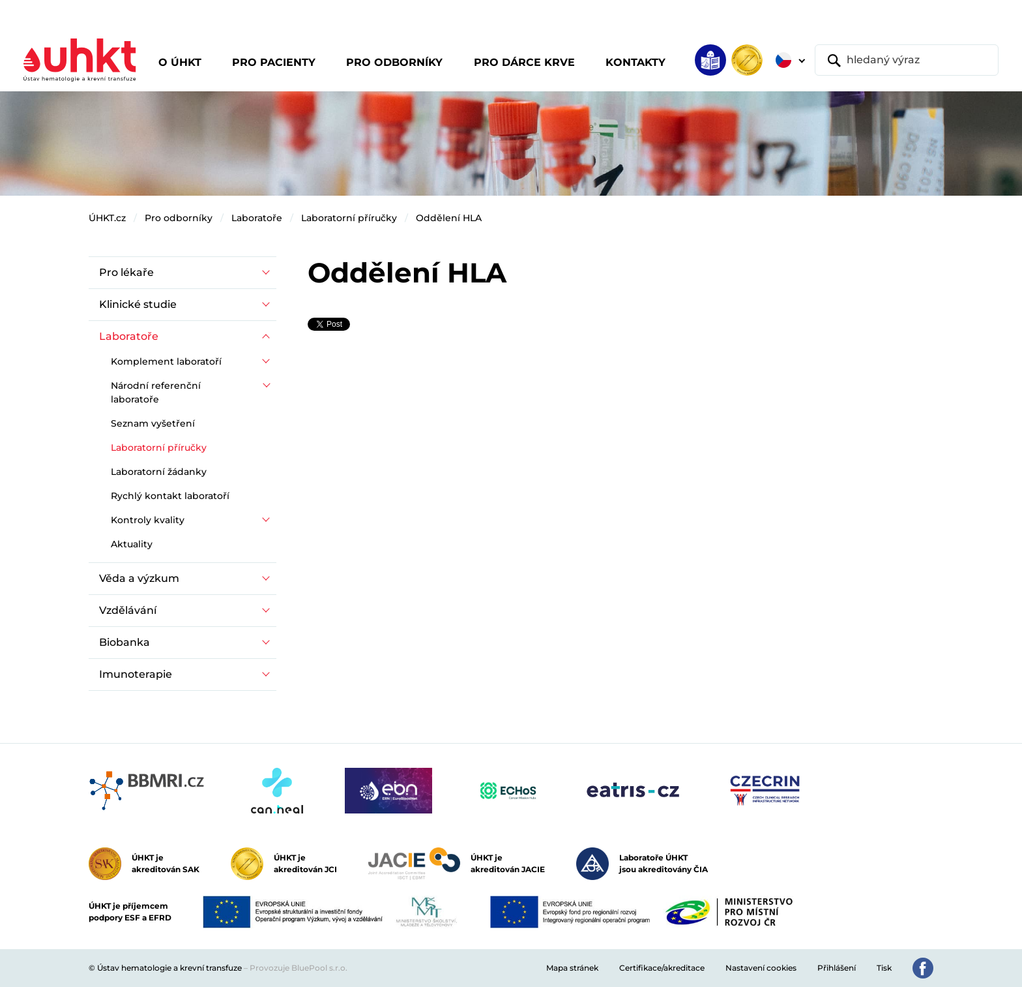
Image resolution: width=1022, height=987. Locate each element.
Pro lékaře (126, 272)
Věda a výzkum (139, 578)
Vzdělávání (127, 610)
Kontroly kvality (147, 520)
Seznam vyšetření (153, 423)
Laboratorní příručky (349, 218)
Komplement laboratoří (166, 361)
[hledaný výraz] (907, 60)
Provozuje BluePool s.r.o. (298, 968)
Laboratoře (256, 218)
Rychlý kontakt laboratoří (170, 496)
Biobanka (124, 642)
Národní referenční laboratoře (156, 392)
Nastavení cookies (760, 968)
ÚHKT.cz (107, 218)
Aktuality (132, 544)
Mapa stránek (572, 968)
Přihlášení (836, 968)
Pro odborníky (178, 218)
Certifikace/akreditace (662, 968)
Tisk (884, 968)
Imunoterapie (135, 674)
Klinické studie (138, 304)
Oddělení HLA (449, 218)
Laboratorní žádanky (159, 472)
